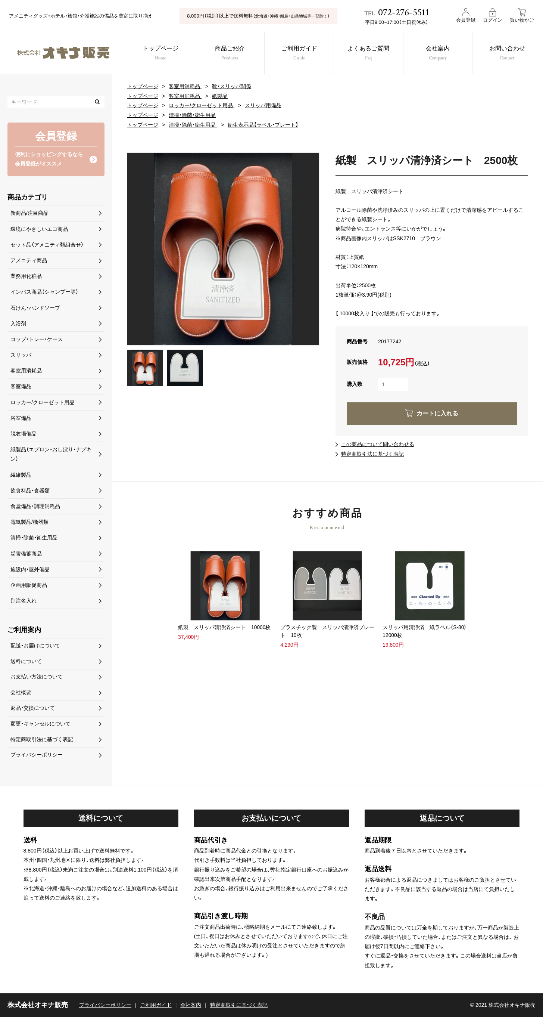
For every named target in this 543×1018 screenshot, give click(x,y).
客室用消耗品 (185, 86)
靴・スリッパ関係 (231, 86)
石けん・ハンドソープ (35, 308)
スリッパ (20, 355)
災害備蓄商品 (26, 554)
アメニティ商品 (28, 261)
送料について (26, 662)
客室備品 (20, 387)
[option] (223, 248)
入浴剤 (18, 324)
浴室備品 (20, 418)
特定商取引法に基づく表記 (372, 452)
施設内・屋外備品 (30, 569)
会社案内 (439, 54)
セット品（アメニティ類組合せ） (47, 245)
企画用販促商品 (28, 585)
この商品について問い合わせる (377, 443)
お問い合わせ (508, 54)
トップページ (160, 54)
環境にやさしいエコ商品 (39, 229)
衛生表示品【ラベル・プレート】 (263, 124)
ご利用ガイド (299, 54)
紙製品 (220, 96)
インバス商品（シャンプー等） (44, 292)
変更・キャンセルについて (40, 725)
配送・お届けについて (35, 646)
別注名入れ (23, 601)
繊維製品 (20, 475)
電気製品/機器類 (29, 522)
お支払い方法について (36, 678)
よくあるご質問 (369, 54)
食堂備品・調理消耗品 (35, 507)
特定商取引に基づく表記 (239, 1006)
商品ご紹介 (229, 54)
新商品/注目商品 (29, 213)
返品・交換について (32, 709)
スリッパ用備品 (263, 105)
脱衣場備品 (23, 434)
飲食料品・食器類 (30, 491)
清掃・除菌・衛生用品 (192, 114)
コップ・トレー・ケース (36, 340)
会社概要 (20, 693)
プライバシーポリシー (36, 756)
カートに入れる (437, 412)
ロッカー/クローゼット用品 (201, 105)
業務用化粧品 (26, 276)
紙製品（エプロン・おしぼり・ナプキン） (50, 454)
